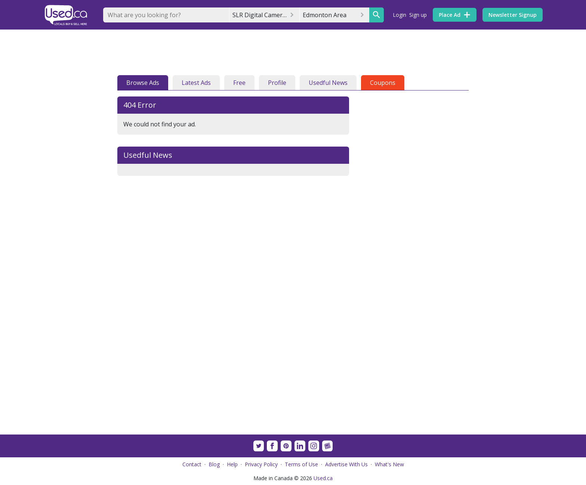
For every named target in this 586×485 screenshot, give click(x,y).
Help (232, 464)
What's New (389, 464)
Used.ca (323, 478)
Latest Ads (196, 83)
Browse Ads (142, 83)
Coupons (382, 83)
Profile (277, 83)
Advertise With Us (346, 464)
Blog (214, 464)
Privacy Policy (261, 464)
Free (239, 83)
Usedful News (328, 83)
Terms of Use (301, 464)
